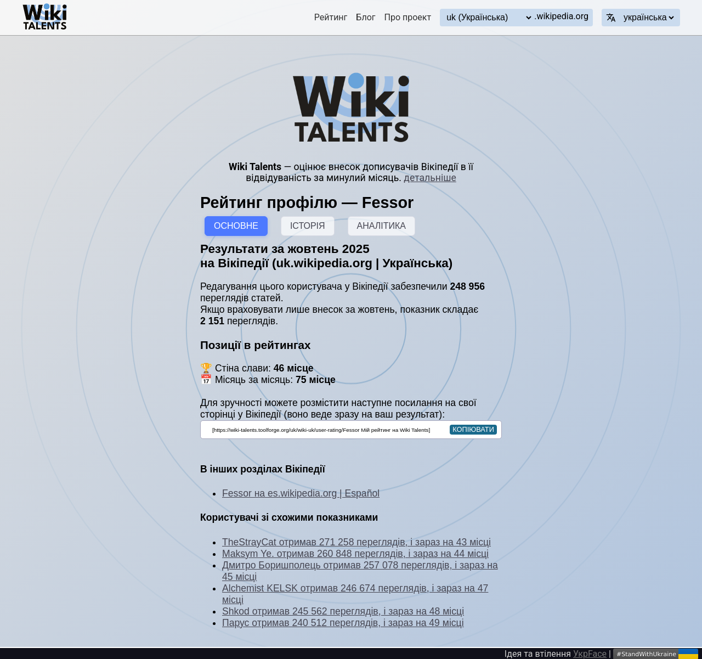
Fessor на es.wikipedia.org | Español (301, 493)
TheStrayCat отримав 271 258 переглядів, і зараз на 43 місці (356, 542)
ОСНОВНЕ (236, 225)
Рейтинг (331, 17)
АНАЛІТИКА (381, 225)
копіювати (473, 429)
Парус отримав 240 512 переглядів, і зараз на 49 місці (343, 622)
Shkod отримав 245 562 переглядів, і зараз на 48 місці (343, 611)
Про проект (408, 17)
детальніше (430, 177)
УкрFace (590, 654)
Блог (365, 17)
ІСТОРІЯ (307, 225)
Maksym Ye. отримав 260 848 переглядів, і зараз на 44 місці (355, 553)
